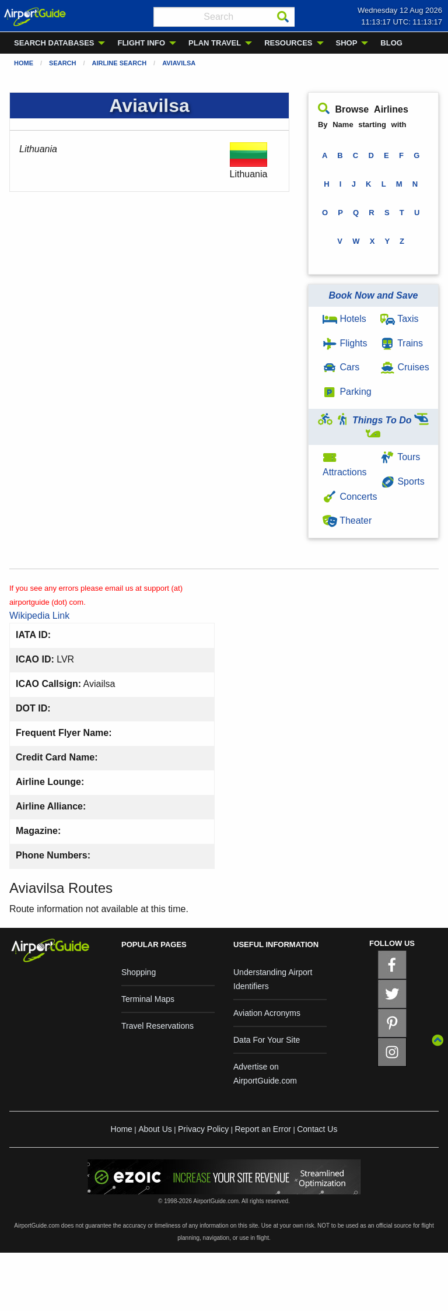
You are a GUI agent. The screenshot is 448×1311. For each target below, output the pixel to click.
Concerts (350, 497)
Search (62, 62)
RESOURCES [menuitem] (288, 42)
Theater (347, 520)
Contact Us (317, 1129)
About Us (155, 1129)
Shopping (138, 972)
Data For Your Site (266, 1039)
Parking (347, 392)
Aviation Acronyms (266, 1013)
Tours (400, 457)
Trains (401, 343)
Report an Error (262, 1129)
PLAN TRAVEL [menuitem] (214, 42)
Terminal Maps (147, 999)
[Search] (283, 17)
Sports (402, 481)
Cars (341, 367)
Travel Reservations (157, 1025)
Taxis (399, 319)
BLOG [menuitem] (391, 42)
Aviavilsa (178, 62)
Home (23, 62)
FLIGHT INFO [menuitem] (141, 42)
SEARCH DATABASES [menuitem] (54, 42)
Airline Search (119, 62)
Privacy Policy (203, 1129)
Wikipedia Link (39, 616)
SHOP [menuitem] (347, 42)
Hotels (344, 319)
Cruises (404, 367)
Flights (345, 343)
